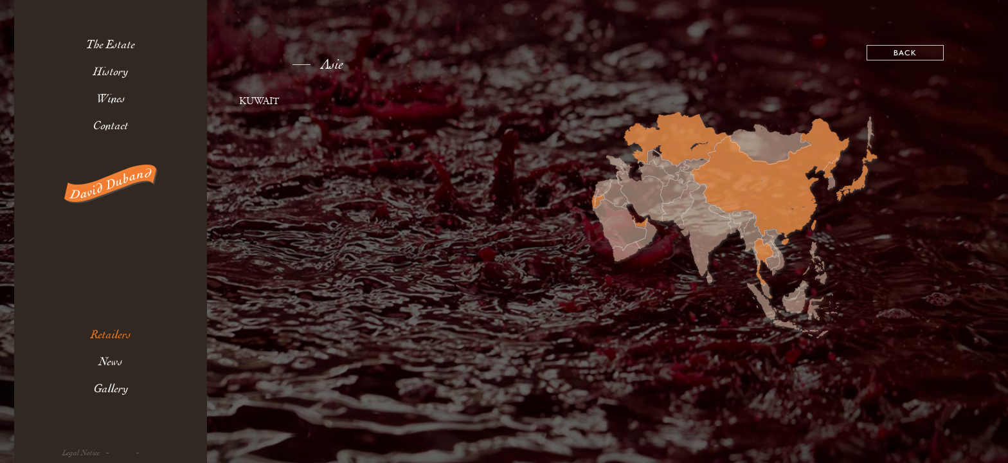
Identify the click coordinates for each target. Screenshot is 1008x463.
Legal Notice (81, 453)
